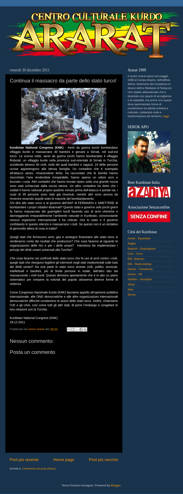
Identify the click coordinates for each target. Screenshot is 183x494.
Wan (130, 289)
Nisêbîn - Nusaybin (140, 279)
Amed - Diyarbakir (139, 238)
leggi (166, 116)
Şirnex (132, 294)
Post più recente (24, 459)
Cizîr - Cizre (135, 253)
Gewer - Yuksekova (140, 269)
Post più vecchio (103, 459)
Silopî (131, 284)
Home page (63, 459)
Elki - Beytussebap (140, 264)
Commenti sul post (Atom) (39, 468)
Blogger (115, 485)
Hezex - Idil (135, 274)
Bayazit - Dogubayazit (142, 248)
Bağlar (132, 243)
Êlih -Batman (136, 258)
